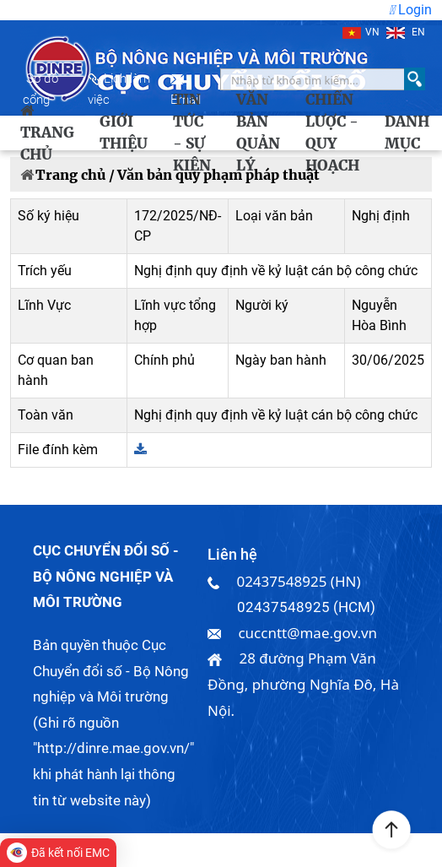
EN (405, 32)
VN (361, 32)
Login (410, 10)
